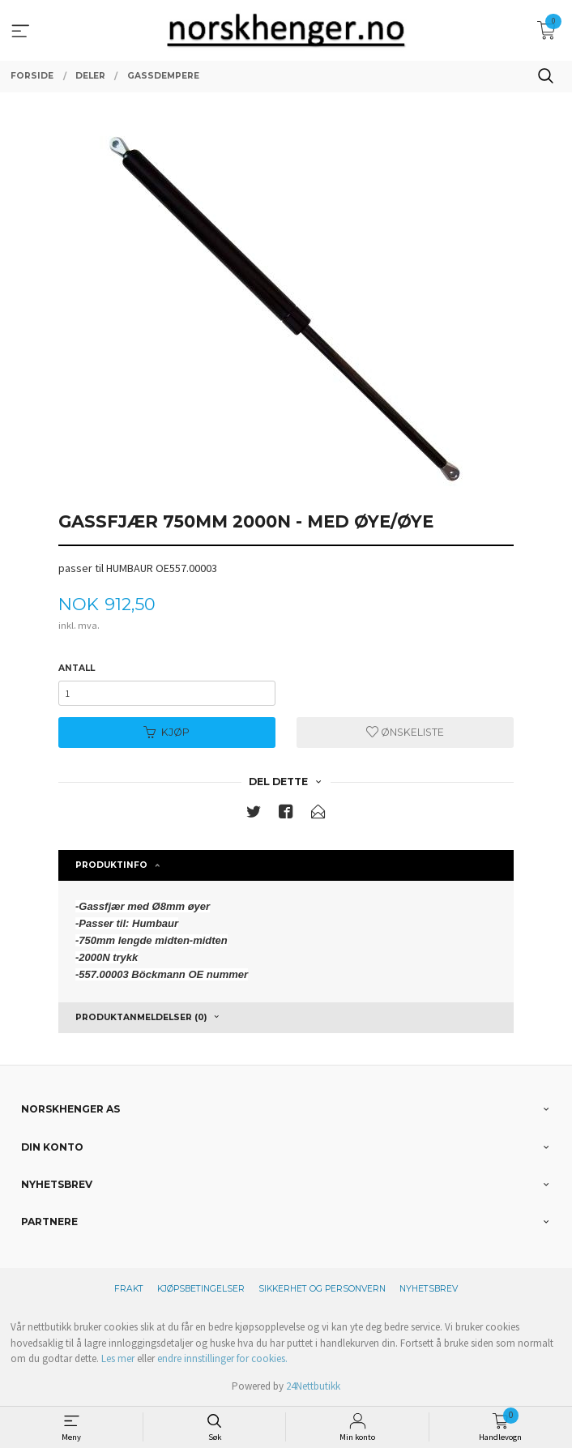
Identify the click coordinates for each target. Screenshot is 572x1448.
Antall (76, 668)
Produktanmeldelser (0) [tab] (141, 1017)
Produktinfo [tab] (111, 865)
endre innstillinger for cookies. (222, 1358)
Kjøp (166, 732)
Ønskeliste (405, 732)
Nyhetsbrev (428, 1289)
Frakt (128, 1289)
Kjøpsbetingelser (201, 1289)
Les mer (117, 1358)
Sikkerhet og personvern (322, 1289)
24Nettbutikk (313, 1386)
